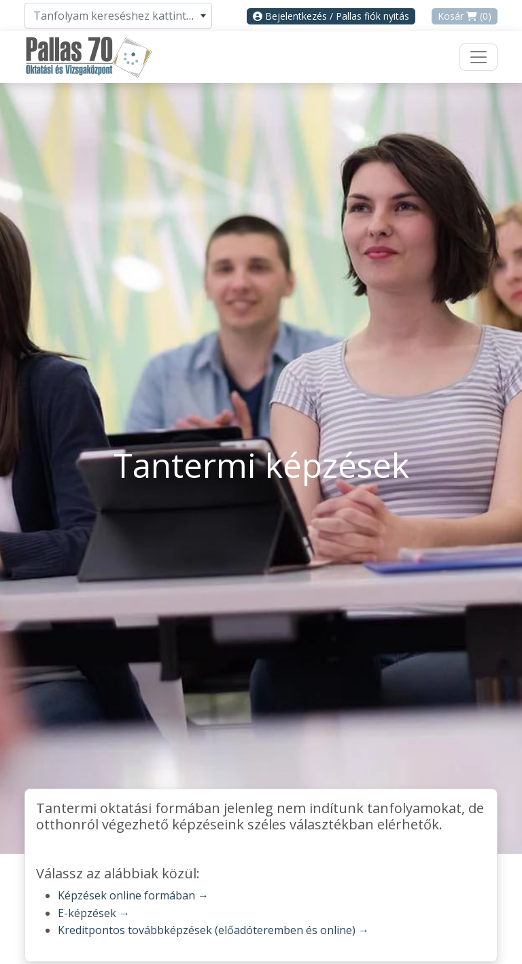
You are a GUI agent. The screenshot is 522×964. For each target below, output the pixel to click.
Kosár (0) (464, 16)
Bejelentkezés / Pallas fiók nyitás (331, 16)
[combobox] (118, 16)
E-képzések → (94, 913)
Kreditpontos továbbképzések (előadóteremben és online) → (213, 930)
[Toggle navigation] (478, 57)
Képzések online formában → (133, 895)
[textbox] (118, 15)
